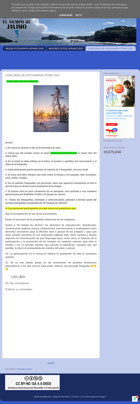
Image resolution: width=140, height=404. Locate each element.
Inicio (51, 363)
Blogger (102, 396)
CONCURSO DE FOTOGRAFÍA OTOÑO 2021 (110, 48)
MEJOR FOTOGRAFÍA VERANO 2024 (25, 48)
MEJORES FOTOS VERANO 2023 (66, 48)
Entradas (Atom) (25, 369)
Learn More (65, 15)
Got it (78, 15)
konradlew (74, 396)
